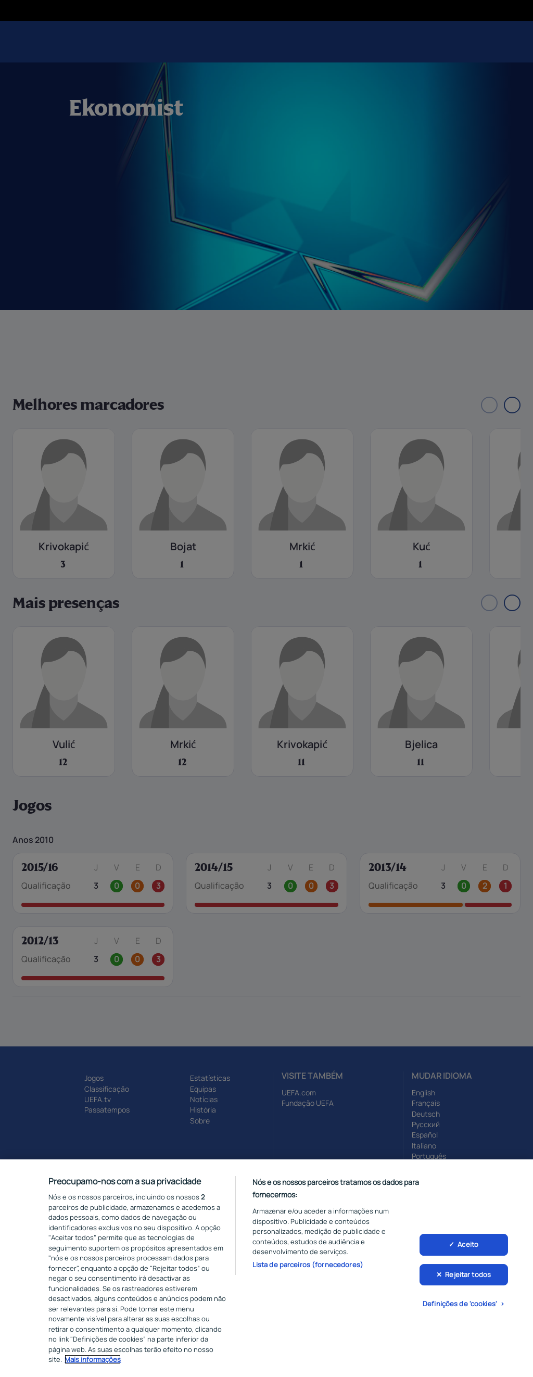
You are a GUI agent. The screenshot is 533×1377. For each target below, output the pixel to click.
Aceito (468, 1245)
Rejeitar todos (468, 1275)
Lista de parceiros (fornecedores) (307, 1265)
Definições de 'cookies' (460, 1305)
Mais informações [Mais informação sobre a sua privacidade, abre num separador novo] (93, 1361)
